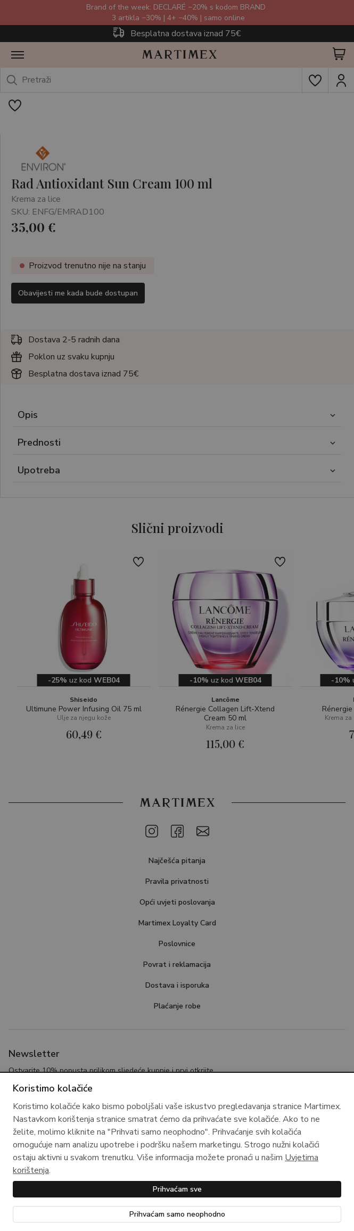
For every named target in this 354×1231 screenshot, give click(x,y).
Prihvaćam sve (177, 1189)
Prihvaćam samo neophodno (177, 1214)
